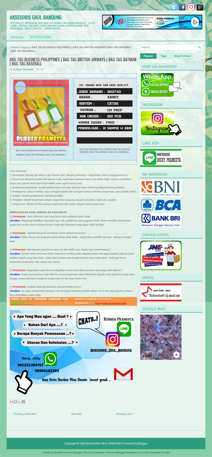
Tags (163, 56)
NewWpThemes (63, 452)
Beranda (17, 37)
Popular (148, 56)
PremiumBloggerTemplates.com (124, 452)
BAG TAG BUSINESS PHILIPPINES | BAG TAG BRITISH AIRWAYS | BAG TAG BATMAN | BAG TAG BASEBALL (73, 61)
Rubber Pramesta (23, 69)
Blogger (142, 443)
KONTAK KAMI (41, 37)
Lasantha (99, 452)
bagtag (25, 47)
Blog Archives (182, 56)
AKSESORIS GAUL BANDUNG (35, 17)
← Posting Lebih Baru (24, 413)
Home (14, 47)
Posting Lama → (126, 413)
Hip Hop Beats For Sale (157, 452)
